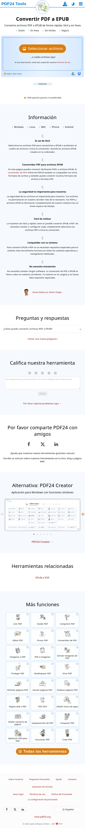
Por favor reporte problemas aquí (41, 403)
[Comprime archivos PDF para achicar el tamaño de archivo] (67, 619)
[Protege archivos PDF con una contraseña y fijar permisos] (17, 669)
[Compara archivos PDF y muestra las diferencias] (67, 719)
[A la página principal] (14, 4)
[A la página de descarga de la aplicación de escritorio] (65, 4)
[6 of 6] (51, 534)
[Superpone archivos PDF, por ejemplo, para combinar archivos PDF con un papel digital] (42, 719)
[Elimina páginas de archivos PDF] (17, 686)
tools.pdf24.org (42, 816)
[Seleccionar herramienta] (80, 4)
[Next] (83, 514)
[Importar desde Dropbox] (79, 73)
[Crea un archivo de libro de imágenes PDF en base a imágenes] (17, 653)
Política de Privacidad (61, 794)
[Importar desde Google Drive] (73, 73)
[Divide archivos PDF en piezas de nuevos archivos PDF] (42, 619)
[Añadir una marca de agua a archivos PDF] (67, 702)
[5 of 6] (47, 534)
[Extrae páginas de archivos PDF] (42, 686)
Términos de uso (37, 794)
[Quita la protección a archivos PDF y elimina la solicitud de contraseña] (42, 669)
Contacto (72, 779)
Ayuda (59, 779)
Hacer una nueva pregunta (42, 338)
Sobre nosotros (15, 779)
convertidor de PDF (17, 172)
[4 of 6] (44, 534)
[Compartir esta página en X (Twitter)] (42, 444)
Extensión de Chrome (42, 786)
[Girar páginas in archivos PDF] (67, 669)
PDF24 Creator (41, 542)
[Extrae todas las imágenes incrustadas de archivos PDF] (67, 653)
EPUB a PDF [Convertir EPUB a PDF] (42, 577)
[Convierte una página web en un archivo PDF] (17, 702)
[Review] (42, 383)
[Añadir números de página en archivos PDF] (17, 719)
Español (69, 809)
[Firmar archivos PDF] (42, 636)
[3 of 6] (41, 534)
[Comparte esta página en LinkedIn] (56, 444)
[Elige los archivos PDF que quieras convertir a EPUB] (42, 48)
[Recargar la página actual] (42, 7)
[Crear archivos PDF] (67, 735)
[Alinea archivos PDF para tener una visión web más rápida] (17, 735)
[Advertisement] (42, 88)
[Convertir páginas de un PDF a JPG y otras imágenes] (42, 653)
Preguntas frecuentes (39, 779)
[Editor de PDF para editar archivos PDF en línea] (17, 636)
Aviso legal (18, 794)
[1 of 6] (34, 534)
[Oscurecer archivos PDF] (42, 735)
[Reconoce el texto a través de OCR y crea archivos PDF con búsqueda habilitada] (42, 702)
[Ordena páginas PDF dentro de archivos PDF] (67, 686)
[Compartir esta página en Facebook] (29, 444)
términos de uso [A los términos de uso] (63, 62)
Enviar (42, 394)
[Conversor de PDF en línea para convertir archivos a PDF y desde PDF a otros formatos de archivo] (67, 636)
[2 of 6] (37, 534)
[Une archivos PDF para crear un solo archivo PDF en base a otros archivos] (17, 619)
